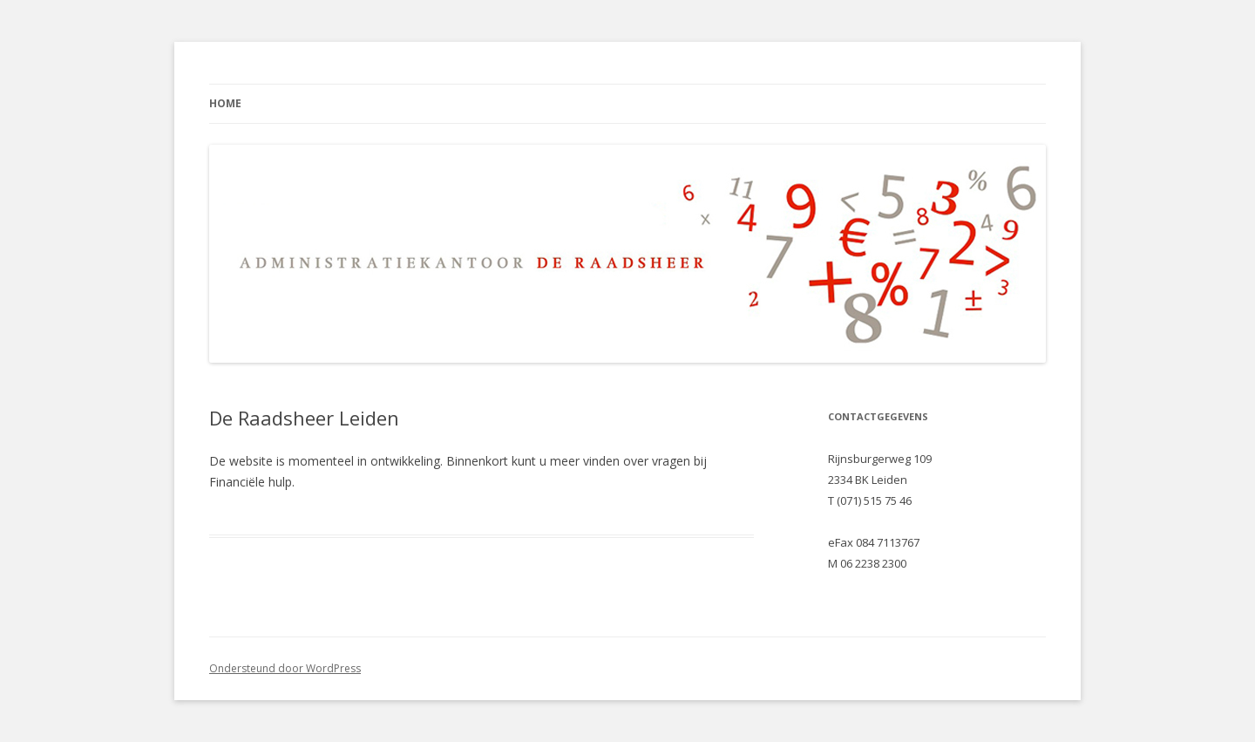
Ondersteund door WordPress (285, 668)
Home (225, 103)
